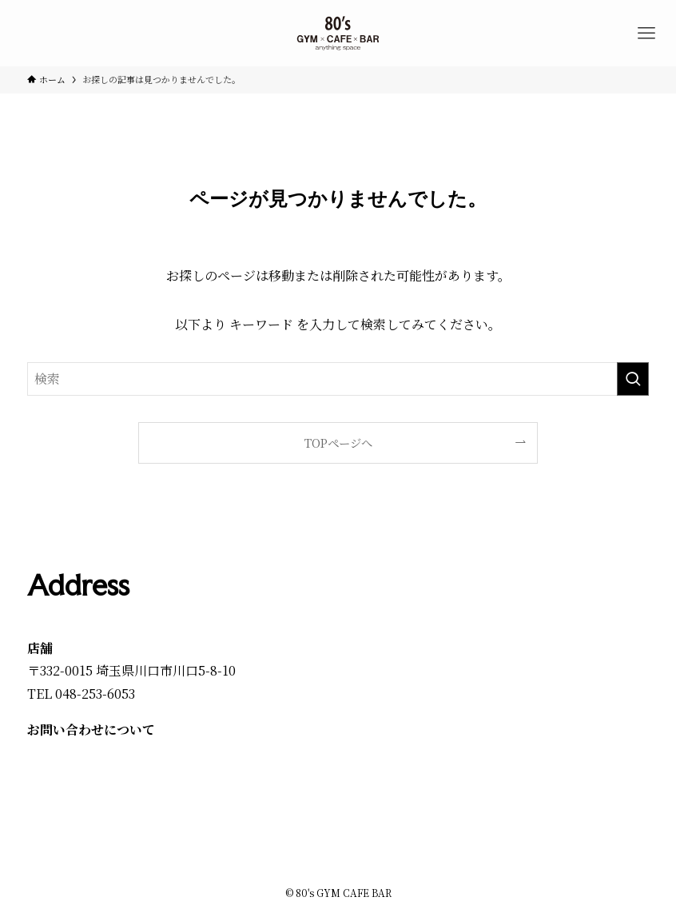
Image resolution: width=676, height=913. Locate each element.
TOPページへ (338, 442)
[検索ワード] (338, 379)
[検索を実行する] (633, 379)
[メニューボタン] (646, 33)
